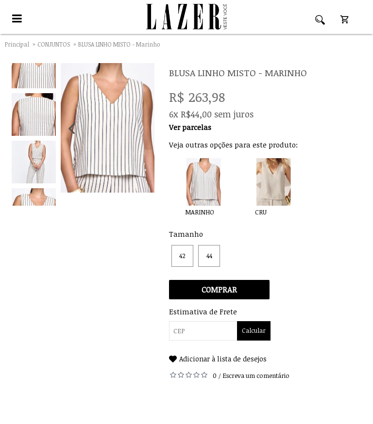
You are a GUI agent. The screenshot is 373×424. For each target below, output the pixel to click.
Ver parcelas (190, 127)
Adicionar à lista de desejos (223, 358)
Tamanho (186, 234)
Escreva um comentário (255, 375)
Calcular (254, 330)
